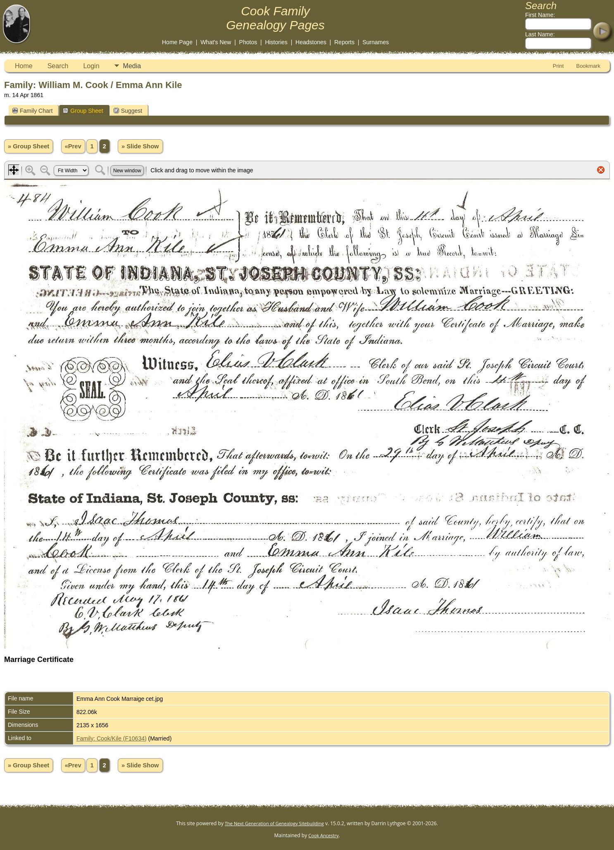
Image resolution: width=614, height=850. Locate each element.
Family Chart (32, 110)
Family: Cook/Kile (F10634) (111, 738)
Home (24, 65)
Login (91, 65)
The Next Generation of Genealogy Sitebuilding (274, 823)
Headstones (310, 42)
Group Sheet (83, 110)
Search (58, 65)
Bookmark (588, 66)
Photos (248, 42)
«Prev (73, 146)
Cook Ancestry (323, 835)
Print (558, 66)
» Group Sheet (28, 146)
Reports (344, 42)
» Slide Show (140, 146)
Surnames (375, 42)
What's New (215, 42)
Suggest (128, 110)
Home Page (177, 42)
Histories (276, 42)
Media (132, 65)
